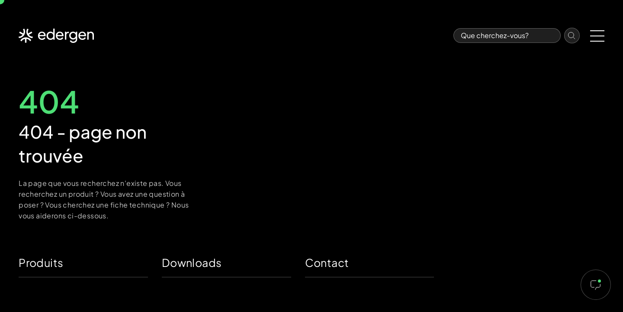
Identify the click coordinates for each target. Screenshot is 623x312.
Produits (41, 263)
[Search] (507, 35)
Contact (327, 263)
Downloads (192, 263)
